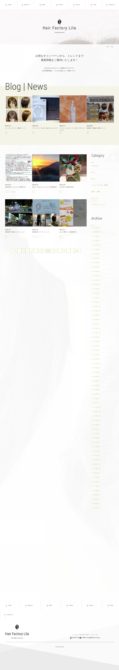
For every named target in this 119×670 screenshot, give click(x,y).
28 (39, 251)
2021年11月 (96, 333)
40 (64, 251)
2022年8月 (96, 315)
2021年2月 (96, 354)
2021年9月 (96, 337)
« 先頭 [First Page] (14, 251)
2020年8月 (96, 372)
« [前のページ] (19, 251)
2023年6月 (96, 289)
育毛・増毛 (95, 192)
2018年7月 (96, 482)
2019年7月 (96, 429)
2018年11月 (96, 464)
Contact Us (110, 4)
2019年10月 (96, 416)
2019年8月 (96, 425)
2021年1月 (96, 359)
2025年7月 (96, 232)
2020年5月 (96, 385)
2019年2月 (96, 451)
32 (56, 251)
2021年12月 (96, 328)
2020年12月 (96, 363)
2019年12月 (96, 407)
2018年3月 (96, 499)
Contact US (8, 614)
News (93, 179)
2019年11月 (96, 411)
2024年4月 (96, 267)
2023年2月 (96, 302)
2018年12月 (96, 460)
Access (76, 4)
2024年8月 (96, 249)
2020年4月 (96, 389)
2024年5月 (96, 262)
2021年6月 (96, 346)
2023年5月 (96, 293)
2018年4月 (96, 495)
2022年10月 (96, 311)
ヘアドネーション (98, 204)
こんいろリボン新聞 (99, 185)
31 (52, 251)
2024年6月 (96, 258)
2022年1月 (96, 324)
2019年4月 (96, 442)
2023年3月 (96, 297)
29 (44, 251)
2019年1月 (96, 455)
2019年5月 (96, 438)
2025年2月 (96, 240)
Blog (93, 4)
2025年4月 (96, 236)
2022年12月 (96, 306)
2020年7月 (96, 376)
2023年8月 (96, 284)
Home (8, 4)
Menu (42, 4)
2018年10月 (96, 468)
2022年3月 (96, 319)
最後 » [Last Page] (77, 251)
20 (31, 251)
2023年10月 (96, 280)
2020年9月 (96, 368)
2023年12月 (96, 276)
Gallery (59, 4)
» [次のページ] (72, 251)
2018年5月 (96, 490)
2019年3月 (96, 446)
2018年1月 (96, 508)
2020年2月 (96, 398)
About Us (25, 4)
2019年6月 (96, 433)
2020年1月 (96, 403)
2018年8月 (96, 477)
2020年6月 (96, 381)
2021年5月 (96, 350)
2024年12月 (96, 245)
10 (27, 251)
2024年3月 (96, 271)
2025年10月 (96, 227)
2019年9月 (96, 420)
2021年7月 (96, 341)
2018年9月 (96, 473)
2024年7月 (96, 254)
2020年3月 (96, 394)
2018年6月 (96, 486)
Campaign (95, 166)
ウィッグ (95, 198)
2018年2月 (96, 503)
